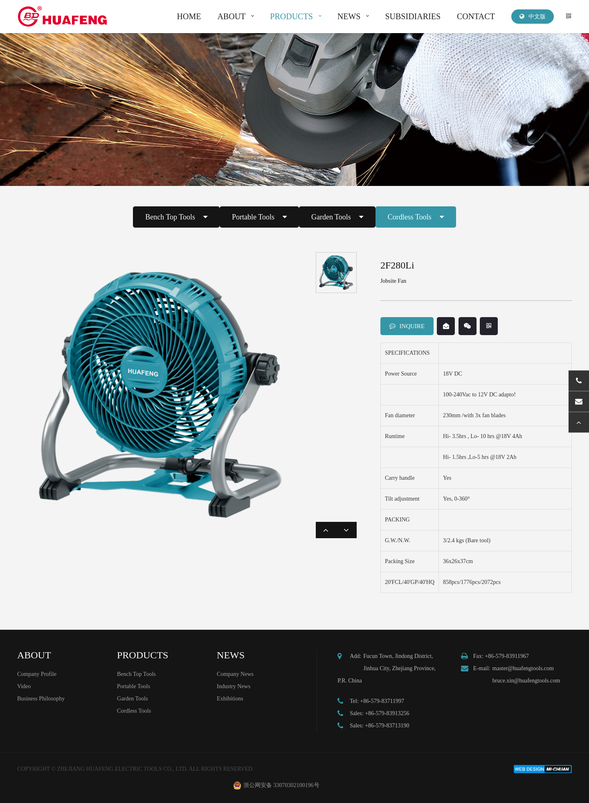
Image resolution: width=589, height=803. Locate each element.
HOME (189, 16)
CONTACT (476, 16)
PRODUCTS (291, 16)
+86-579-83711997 (382, 701)
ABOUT (231, 16)
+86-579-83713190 (387, 725)
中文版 (532, 16)
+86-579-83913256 (387, 713)
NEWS (349, 16)
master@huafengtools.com (523, 668)
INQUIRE (407, 326)
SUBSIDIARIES (413, 16)
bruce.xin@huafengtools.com (526, 681)
